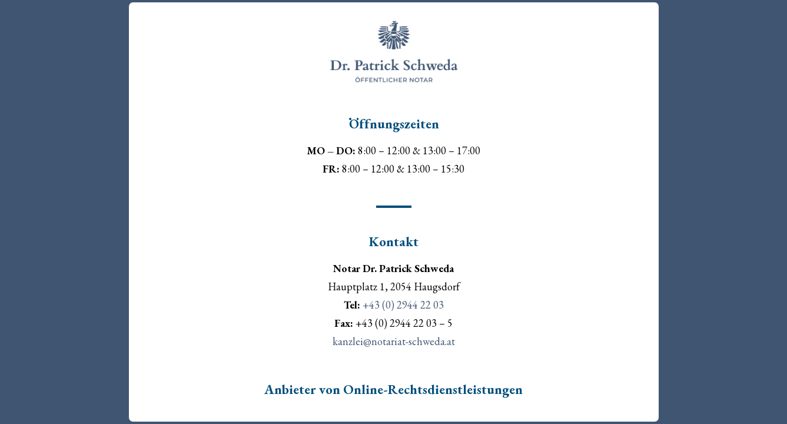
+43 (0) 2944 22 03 (402, 305)
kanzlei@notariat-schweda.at (394, 341)
